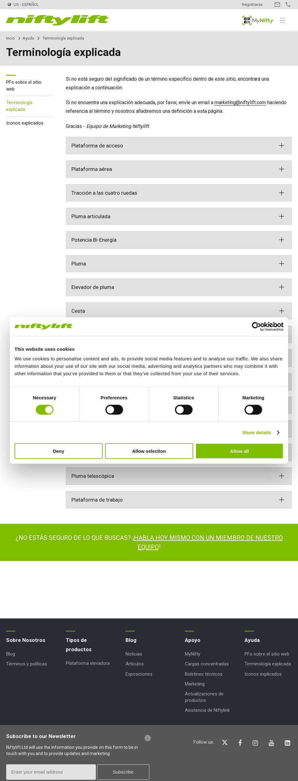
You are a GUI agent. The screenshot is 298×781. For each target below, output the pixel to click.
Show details (256, 432)
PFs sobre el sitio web (23, 85)
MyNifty (257, 20)
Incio (10, 38)
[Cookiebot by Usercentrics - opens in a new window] (256, 326)
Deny (58, 451)
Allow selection (149, 451)
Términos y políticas (26, 664)
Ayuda (28, 38)
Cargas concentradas (207, 664)
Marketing (195, 684)
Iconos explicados (24, 123)
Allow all (239, 451)
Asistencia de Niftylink (207, 710)
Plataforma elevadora (88, 663)
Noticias (134, 654)
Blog (10, 654)
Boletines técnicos (204, 674)
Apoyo (192, 640)
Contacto (277, 4)
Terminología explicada (19, 106)
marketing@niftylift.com (240, 102)
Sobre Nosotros (25, 640)
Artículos (135, 664)
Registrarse (252, 4)
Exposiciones (139, 674)
